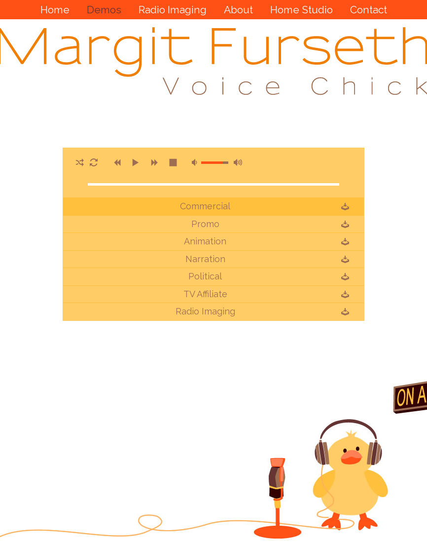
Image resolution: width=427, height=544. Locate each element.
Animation (205, 241)
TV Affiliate (205, 294)
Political (205, 276)
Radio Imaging (205, 311)
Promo (205, 224)
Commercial (205, 206)
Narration (205, 259)
